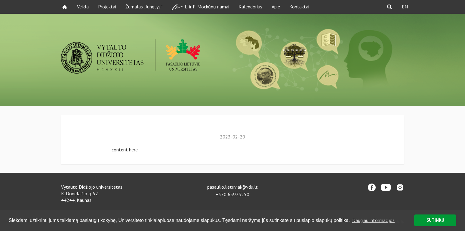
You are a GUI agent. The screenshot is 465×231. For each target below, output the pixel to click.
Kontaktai (299, 7)
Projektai (107, 7)
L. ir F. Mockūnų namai (200, 7)
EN (405, 7)
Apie (276, 7)
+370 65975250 (232, 194)
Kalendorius (250, 7)
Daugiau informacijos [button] (373, 220)
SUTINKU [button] (435, 220)
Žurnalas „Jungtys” (143, 7)
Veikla (83, 7)
